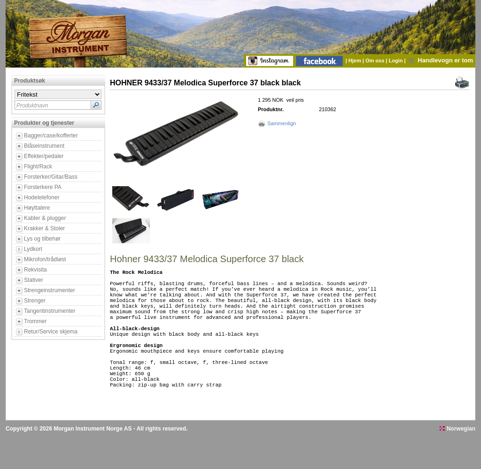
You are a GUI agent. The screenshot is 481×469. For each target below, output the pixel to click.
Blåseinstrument (44, 146)
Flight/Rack (38, 166)
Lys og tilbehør (42, 238)
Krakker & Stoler (44, 228)
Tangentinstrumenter (49, 311)
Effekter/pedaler (44, 156)
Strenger (35, 300)
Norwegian (457, 461)
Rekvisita (35, 269)
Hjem (356, 60)
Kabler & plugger (45, 218)
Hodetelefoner (41, 197)
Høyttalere (37, 207)
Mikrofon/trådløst (45, 259)
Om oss (375, 60)
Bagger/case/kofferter (51, 135)
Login (396, 60)
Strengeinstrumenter (49, 290)
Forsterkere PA (43, 187)
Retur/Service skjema (51, 331)
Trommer (35, 321)
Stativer (33, 280)
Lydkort (33, 249)
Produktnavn (32, 105)
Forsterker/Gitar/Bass (51, 177)
